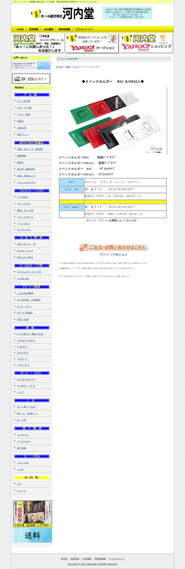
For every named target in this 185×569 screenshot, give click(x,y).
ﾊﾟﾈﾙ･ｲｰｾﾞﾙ (23, 365)
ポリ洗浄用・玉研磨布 (28, 300)
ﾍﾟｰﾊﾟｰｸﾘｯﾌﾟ (23, 223)
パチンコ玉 (23, 462)
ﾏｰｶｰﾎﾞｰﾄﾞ (22, 359)
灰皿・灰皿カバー (26, 176)
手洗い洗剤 (23, 319)
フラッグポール (25, 217)
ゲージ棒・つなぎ (26, 407)
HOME (59, 67)
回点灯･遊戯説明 (26, 169)
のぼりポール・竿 (26, 244)
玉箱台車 (21, 128)
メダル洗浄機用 (25, 293)
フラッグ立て (24, 203)
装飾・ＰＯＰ (72, 67)
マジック (21, 490)
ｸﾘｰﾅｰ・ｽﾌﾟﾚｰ (24, 306)
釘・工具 (21, 420)
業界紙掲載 (100, 558)
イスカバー (23, 434)
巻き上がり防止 (25, 257)
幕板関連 (21, 155)
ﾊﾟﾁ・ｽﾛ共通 (23, 101)
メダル (20, 469)
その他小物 (23, 278)
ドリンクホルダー (26, 182)
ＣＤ (19, 484)
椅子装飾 (21, 448)
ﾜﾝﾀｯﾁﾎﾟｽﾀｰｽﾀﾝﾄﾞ (26, 340)
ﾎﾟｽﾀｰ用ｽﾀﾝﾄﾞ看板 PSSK (30, 334)
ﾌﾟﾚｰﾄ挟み (22, 197)
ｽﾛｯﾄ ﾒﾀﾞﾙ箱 (24, 107)
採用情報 (75, 558)
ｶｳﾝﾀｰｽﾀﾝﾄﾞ (23, 353)
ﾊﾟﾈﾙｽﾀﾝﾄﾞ (22, 346)
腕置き (20, 162)
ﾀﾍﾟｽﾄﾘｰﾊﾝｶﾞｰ (24, 229)
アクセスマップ (116, 558)
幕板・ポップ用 (25, 210)
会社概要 (87, 558)
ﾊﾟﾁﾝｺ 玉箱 (23, 114)
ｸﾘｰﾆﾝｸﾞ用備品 (25, 312)
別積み (20, 121)
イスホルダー (24, 441)
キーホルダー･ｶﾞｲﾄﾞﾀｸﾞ (29, 272)
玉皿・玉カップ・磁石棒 (30, 149)
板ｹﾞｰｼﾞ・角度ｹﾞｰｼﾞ (27, 413)
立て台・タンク (25, 250)
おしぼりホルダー (26, 379)
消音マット (23, 134)
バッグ (20, 392)
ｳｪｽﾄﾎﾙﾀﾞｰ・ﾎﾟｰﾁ (26, 386)
